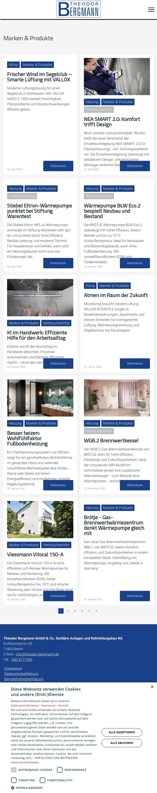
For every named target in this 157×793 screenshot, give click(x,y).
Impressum (13, 668)
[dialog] (78, 737)
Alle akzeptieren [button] (122, 732)
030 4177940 (21, 659)
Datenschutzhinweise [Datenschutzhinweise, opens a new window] (25, 762)
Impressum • (49, 705)
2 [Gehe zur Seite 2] (68, 611)
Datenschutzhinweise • (26, 705)
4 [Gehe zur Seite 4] (82, 611)
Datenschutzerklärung (21, 674)
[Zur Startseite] (79, 9)
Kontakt (63, 705)
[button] (151, 9)
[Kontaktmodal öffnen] (6, 9)
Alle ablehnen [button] (122, 743)
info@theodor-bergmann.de (37, 654)
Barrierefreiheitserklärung (23, 679)
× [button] (152, 687)
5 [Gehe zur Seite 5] (89, 611)
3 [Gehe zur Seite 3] (75, 611)
